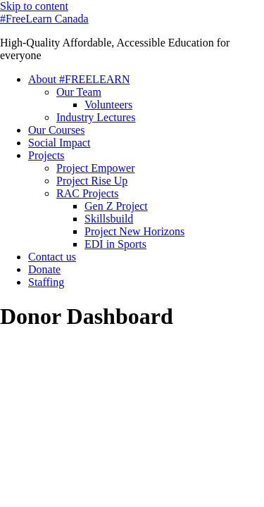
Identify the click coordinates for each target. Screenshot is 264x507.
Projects (46, 155)
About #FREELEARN (79, 79)
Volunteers (108, 105)
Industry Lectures (95, 117)
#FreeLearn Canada (44, 19)
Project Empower (95, 168)
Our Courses (56, 130)
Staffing (46, 282)
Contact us (52, 257)
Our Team (78, 92)
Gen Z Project (116, 206)
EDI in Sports (115, 244)
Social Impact (59, 143)
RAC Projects (87, 193)
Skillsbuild (108, 219)
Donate (44, 269)
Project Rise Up (91, 181)
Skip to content (34, 6)
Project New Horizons (134, 231)
